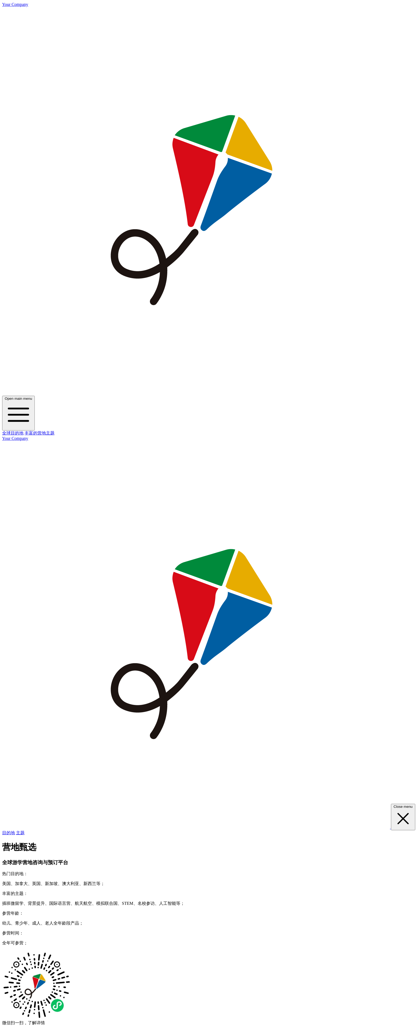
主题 (20, 833)
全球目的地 (13, 433)
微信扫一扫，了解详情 (23, 1023)
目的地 (8, 833)
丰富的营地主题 (40, 433)
